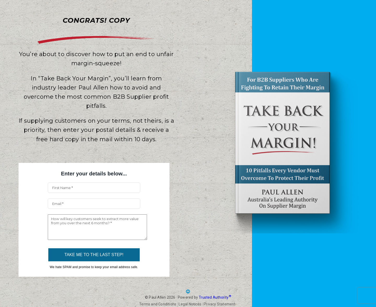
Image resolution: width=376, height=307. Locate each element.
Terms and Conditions (157, 304)
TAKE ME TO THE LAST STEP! (94, 254)
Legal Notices (190, 304)
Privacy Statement (219, 304)
